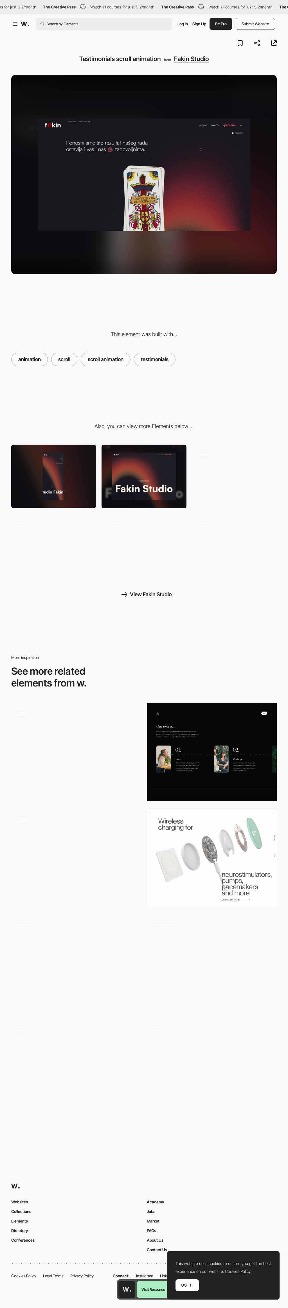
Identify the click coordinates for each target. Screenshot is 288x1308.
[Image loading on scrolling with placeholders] (76, 961)
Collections (21, 1211)
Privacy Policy (82, 1275)
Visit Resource (153, 1289)
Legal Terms (53, 1275)
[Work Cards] (212, 1070)
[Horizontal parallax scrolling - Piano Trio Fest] (76, 855)
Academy (155, 1201)
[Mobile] (53, 476)
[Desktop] (144, 476)
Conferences (23, 1240)
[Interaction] (76, 1070)
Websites (19, 1201)
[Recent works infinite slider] (53, 545)
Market (153, 1221)
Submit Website (255, 23)
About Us (155, 1240)
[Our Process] (212, 752)
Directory (19, 1230)
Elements (19, 1221)
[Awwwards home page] (126, 1289)
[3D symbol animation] (144, 545)
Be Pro (221, 23)
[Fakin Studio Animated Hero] (234, 476)
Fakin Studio (191, 59)
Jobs (151, 1211)
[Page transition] (234, 545)
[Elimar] (212, 964)
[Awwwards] (25, 24)
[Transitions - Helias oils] (76, 749)
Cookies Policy (23, 1275)
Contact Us (157, 1249)
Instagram (144, 1275)
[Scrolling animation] (212, 858)
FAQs (151, 1230)
